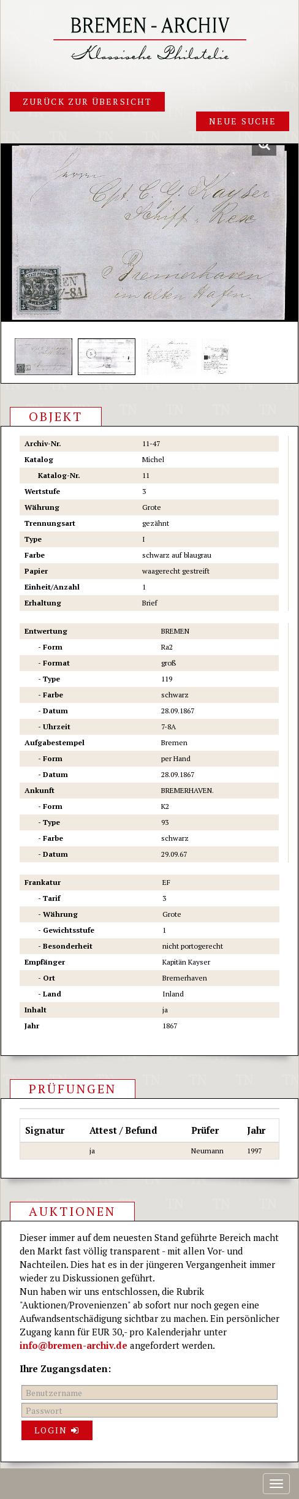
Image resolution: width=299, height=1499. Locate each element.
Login (57, 1430)
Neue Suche (242, 121)
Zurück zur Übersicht (87, 101)
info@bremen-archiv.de (73, 1345)
